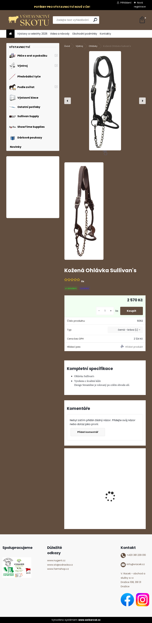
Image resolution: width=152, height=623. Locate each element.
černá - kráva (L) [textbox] (128, 329)
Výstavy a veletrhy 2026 (32, 33)
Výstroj (79, 46)
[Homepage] (10, 34)
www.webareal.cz (89, 620)
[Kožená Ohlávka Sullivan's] (105, 100)
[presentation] (67, 100)
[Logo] (29, 20)
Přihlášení (125, 2)
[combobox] (125, 330)
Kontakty (105, 33)
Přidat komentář (87, 432)
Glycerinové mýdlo (79, 498)
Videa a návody (60, 33)
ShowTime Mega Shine (123, 498)
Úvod (67, 46)
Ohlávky (93, 46)
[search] (95, 20)
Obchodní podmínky (84, 33)
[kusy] (105, 311)
